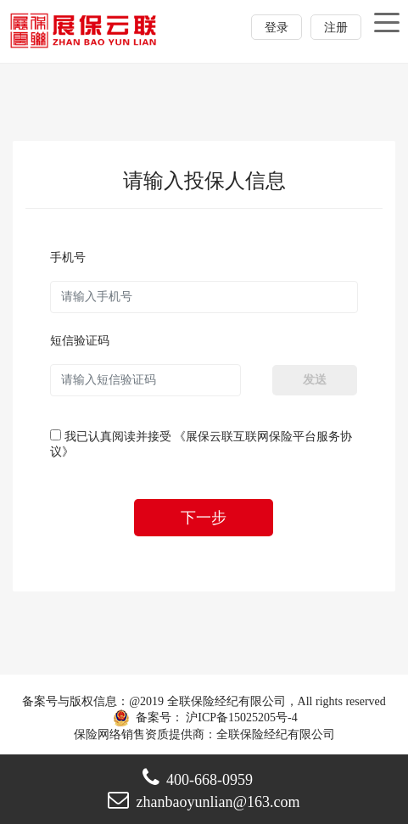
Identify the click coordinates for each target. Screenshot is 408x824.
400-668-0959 (198, 779)
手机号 (68, 257)
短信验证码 (79, 340)
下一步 (203, 517)
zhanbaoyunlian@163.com (203, 801)
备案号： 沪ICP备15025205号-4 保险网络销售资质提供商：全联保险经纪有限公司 (204, 717)
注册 (336, 27)
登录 (276, 27)
